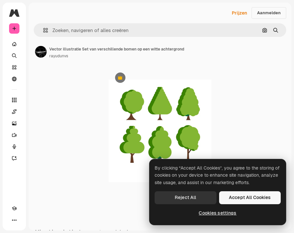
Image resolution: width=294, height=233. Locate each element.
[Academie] (14, 208)
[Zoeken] (14, 55)
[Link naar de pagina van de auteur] (41, 52)
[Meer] (14, 220)
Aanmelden (269, 13)
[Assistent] (14, 158)
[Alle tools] (14, 100)
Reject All (185, 197)
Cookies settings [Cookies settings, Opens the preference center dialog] (217, 213)
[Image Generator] (14, 123)
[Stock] (14, 67)
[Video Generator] (14, 135)
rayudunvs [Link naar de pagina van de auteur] (58, 56)
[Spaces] (14, 111)
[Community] (14, 79)
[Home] (14, 44)
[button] (43, 30)
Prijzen (239, 13)
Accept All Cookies (250, 197)
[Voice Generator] (14, 146)
